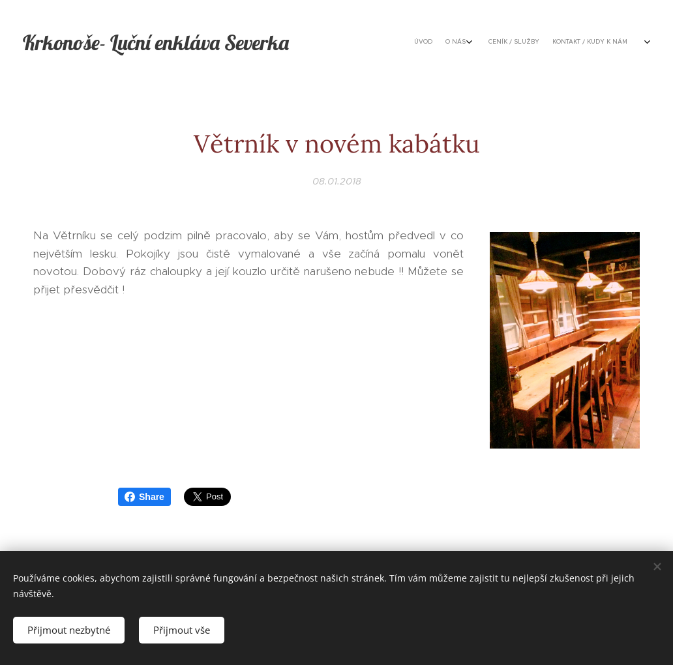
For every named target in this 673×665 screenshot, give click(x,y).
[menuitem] (525, 42)
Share (144, 497)
